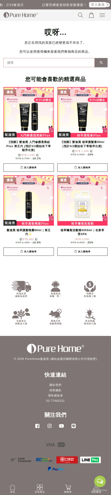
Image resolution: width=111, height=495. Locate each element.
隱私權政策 (55, 395)
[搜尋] (49, 62)
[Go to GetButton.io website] (100, 490)
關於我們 (55, 385)
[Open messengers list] (100, 481)
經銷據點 (55, 390)
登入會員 (99, 4)
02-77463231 (55, 400)
